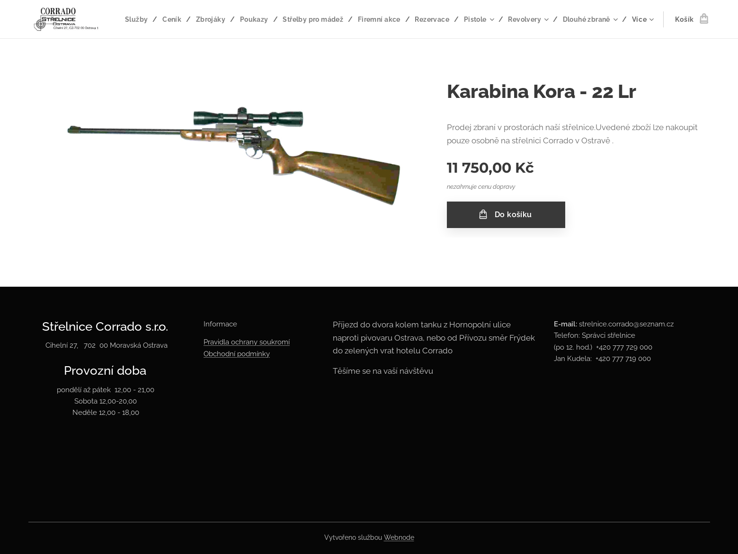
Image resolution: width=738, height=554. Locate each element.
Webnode (399, 537)
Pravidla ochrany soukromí (247, 342)
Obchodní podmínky (237, 354)
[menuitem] (196, 19)
